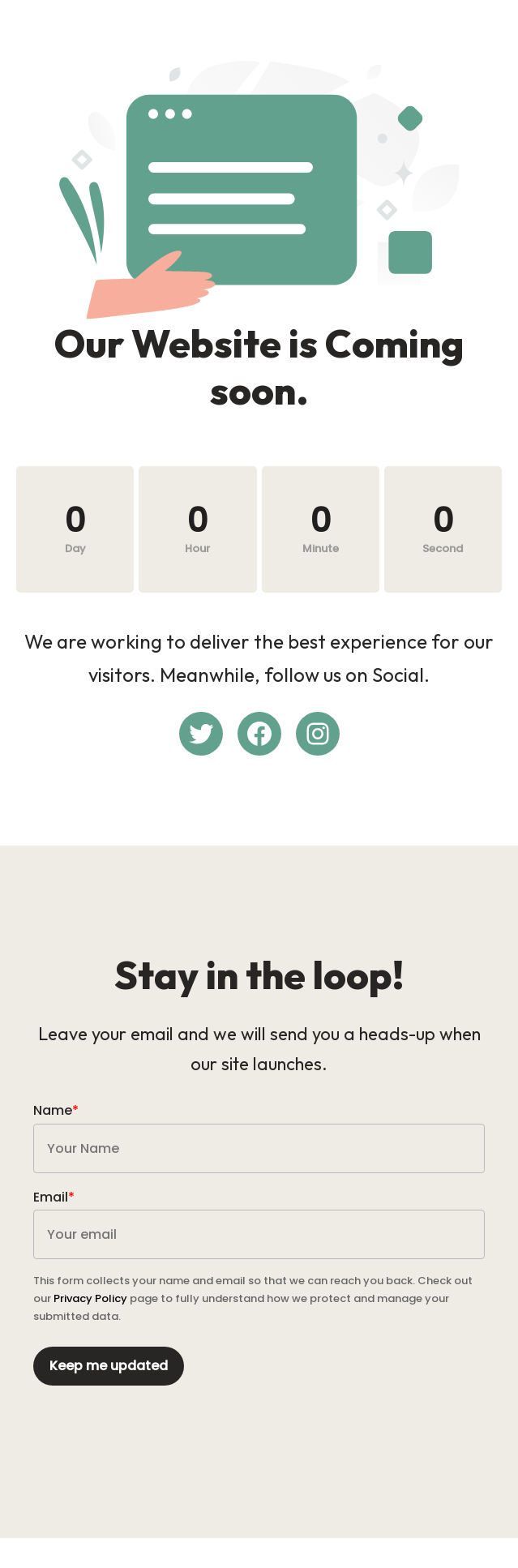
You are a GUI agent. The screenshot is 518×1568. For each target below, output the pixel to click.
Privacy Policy (93, 1318)
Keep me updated (111, 1385)
